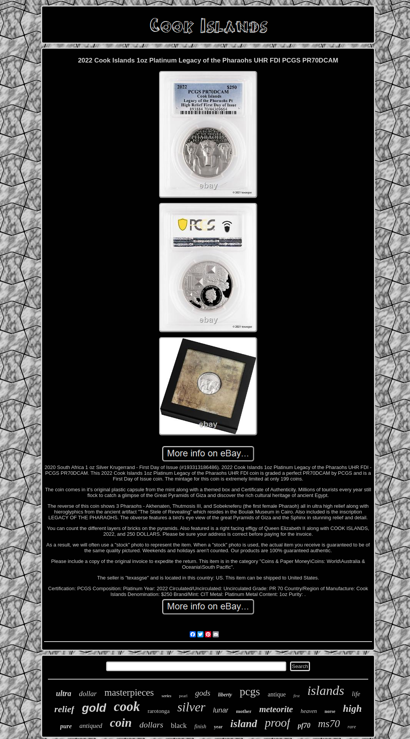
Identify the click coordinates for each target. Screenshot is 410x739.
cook (127, 706)
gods (202, 693)
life (356, 694)
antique (277, 694)
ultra (63, 693)
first (297, 696)
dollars (151, 724)
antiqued (90, 725)
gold (94, 707)
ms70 (329, 723)
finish (200, 726)
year (218, 726)
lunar (220, 710)
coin (121, 722)
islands (325, 690)
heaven (309, 711)
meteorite (276, 709)
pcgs (250, 691)
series (167, 695)
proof (277, 722)
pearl (183, 695)
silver (191, 707)
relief (64, 709)
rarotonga (158, 711)
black (179, 725)
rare (352, 726)
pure (66, 726)
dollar (88, 694)
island (243, 723)
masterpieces (129, 692)
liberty (225, 695)
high (352, 708)
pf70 (304, 725)
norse (330, 711)
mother (243, 711)
